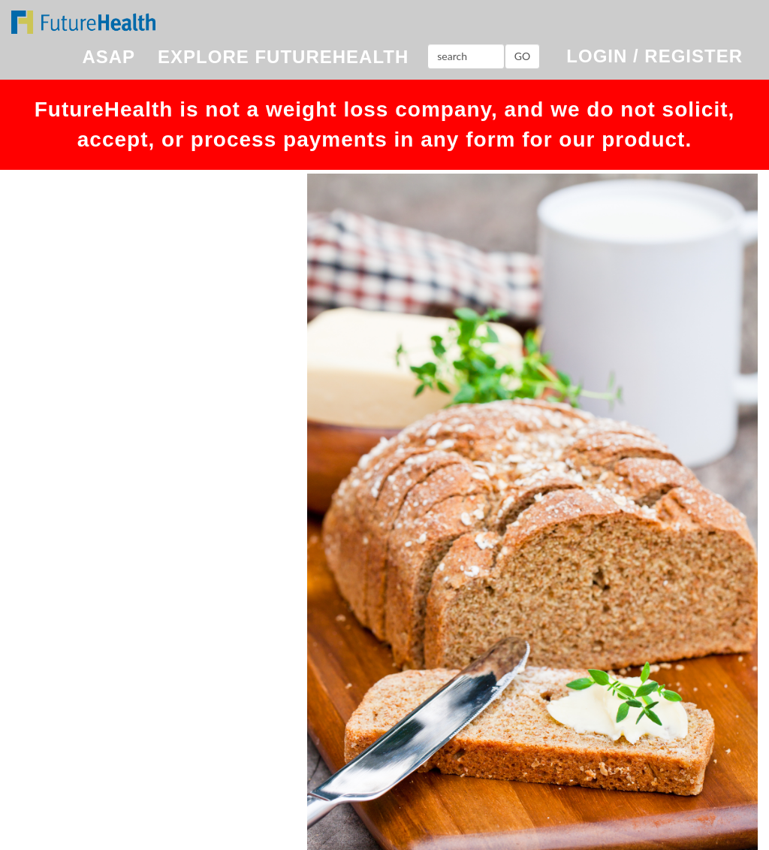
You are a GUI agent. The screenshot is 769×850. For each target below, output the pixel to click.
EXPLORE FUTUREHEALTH (283, 57)
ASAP (108, 57)
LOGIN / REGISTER (654, 56)
